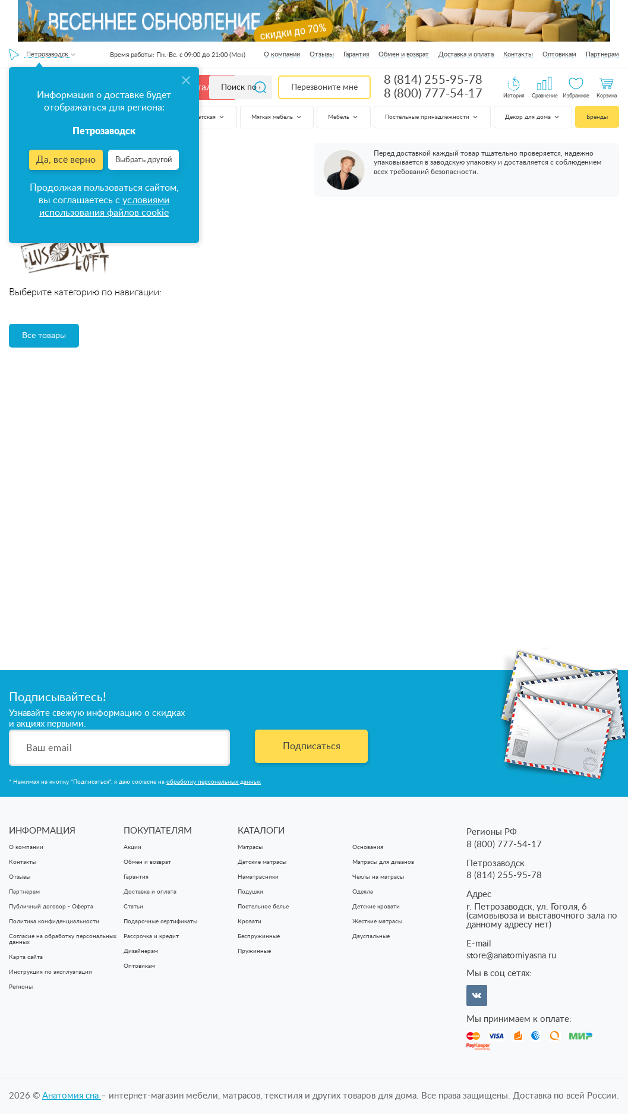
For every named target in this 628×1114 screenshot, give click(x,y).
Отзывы (322, 54)
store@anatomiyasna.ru (511, 955)
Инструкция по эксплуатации (50, 972)
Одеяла (362, 892)
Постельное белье (263, 907)
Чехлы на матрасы (378, 877)
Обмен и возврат (403, 54)
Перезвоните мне (324, 87)
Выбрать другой (143, 160)
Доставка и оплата (466, 54)
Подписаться (311, 746)
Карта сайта (26, 957)
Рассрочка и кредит (151, 936)
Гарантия (356, 54)
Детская (209, 117)
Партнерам (602, 54)
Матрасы (250, 847)
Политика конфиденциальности (54, 921)
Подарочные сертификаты (160, 921)
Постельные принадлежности (432, 117)
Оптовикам (559, 54)
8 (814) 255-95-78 (433, 80)
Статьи (133, 907)
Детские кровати (376, 907)
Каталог (203, 87)
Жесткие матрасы (377, 921)
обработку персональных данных (213, 782)
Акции (132, 847)
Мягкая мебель (277, 117)
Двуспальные (371, 936)
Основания (367, 847)
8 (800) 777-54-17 (433, 94)
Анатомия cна (71, 1095)
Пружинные (254, 951)
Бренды (597, 117)
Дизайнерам (141, 951)
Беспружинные (259, 936)
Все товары (44, 336)
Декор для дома (533, 117)
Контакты (518, 54)
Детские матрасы (262, 862)
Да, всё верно (66, 160)
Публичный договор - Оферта (51, 907)
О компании (282, 54)
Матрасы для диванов (383, 862)
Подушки (250, 892)
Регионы (21, 987)
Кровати (249, 921)
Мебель (343, 117)
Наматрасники (258, 877)
